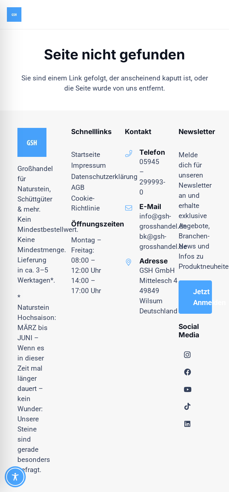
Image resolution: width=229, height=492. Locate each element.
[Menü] (197, 14)
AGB (78, 187)
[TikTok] (187, 406)
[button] (217, 14)
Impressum (88, 165)
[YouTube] (187, 389)
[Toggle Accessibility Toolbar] (15, 477)
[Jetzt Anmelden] (195, 297)
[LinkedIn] (187, 424)
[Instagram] (187, 355)
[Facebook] (187, 372)
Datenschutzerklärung (104, 176)
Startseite (85, 154)
